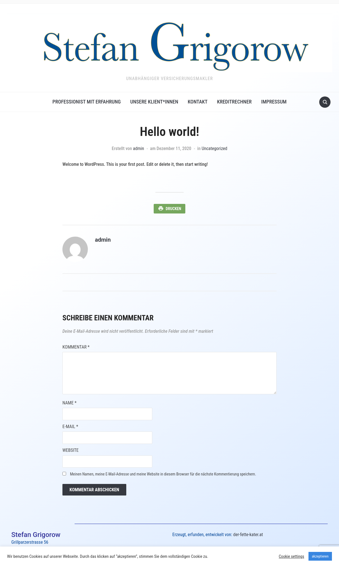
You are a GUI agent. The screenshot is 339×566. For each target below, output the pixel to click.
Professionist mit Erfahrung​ (87, 102)
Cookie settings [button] (291, 556)
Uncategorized (214, 148)
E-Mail (70, 426)
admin (138, 148)
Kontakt (197, 102)
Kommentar (76, 347)
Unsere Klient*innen (154, 102)
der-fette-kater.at (248, 534)
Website (70, 450)
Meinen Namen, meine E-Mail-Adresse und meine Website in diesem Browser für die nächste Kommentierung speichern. (163, 474)
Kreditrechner (234, 102)
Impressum (273, 102)
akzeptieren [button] (320, 556)
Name (69, 403)
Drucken (173, 208)
